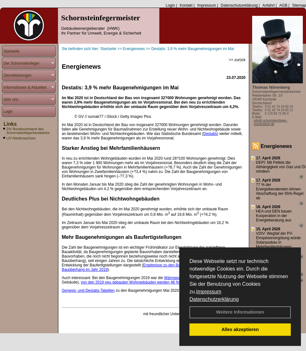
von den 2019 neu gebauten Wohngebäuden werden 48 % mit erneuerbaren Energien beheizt (160, 282)
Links (10, 124)
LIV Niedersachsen (21, 138)
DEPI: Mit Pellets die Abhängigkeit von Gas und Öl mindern (280, 167)
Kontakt (186, 5)
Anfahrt (268, 5)
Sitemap (299, 5)
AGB (283, 5)
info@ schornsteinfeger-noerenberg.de (270, 122)
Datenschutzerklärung (214, 299)
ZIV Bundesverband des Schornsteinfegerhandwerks (27, 131)
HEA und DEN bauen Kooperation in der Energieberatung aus (274, 215)
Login (170, 5)
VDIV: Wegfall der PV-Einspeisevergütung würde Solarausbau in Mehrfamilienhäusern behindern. (278, 242)
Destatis (210, 133)
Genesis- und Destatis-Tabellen (88, 290)
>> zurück (237, 60)
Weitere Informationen (240, 312)
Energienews (276, 146)
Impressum (208, 291)
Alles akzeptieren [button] (240, 329)
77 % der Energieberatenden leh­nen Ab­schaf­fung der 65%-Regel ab (279, 191)
